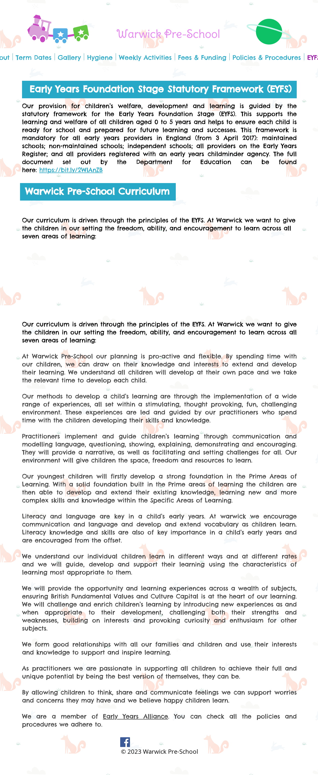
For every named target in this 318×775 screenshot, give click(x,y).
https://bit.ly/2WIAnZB (71, 170)
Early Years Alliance (135, 716)
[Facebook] (125, 742)
